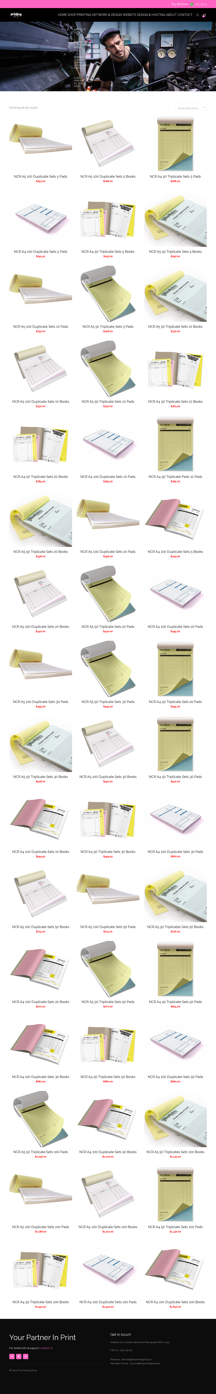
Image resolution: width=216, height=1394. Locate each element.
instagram (25, 1356)
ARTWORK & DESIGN (92, 14)
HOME (38, 14)
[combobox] (191, 107)
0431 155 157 (201, 4)
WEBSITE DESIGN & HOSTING (132, 14)
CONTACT (182, 14)
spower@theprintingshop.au (144, 1363)
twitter (18, 1356)
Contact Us (46, 1348)
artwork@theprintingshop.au (136, 1359)
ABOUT (164, 14)
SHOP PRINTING (60, 14)
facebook (11, 1356)
